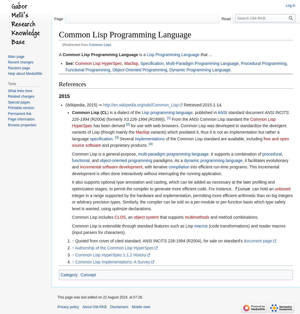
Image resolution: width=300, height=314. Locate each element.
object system (146, 217)
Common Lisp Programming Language (100, 54)
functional (81, 160)
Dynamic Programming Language (200, 70)
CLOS (120, 217)
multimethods (197, 217)
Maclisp (131, 63)
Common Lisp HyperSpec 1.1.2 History (110, 254)
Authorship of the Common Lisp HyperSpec (114, 247)
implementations (150, 139)
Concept (88, 274)
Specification (151, 63)
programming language (171, 112)
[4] (151, 144)
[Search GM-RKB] (265, 18)
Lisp (145, 112)
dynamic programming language (213, 160)
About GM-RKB (94, 307)
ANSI (222, 112)
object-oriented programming (126, 160)
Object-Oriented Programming (139, 70)
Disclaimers (119, 307)
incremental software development (111, 167)
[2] (128, 124)
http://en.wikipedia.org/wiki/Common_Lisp (141, 105)
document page (258, 240)
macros (201, 225)
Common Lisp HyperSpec (98, 63)
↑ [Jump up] (73, 240)
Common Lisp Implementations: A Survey (112, 261)
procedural (272, 154)
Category (69, 274)
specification (101, 139)
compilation (179, 167)
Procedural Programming (264, 63)
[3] (117, 137)
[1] (169, 118)
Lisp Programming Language (173, 54)
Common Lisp (99, 44)
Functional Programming (87, 70)
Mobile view (141, 307)
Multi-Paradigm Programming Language (202, 63)
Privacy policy (68, 307)
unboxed (283, 189)
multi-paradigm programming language (173, 154)
